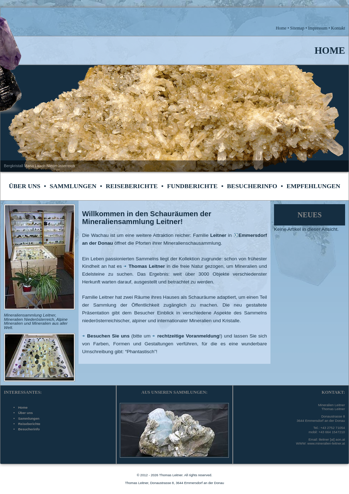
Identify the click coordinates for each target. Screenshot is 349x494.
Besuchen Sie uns (105, 336)
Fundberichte (192, 186)
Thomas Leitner (144, 266)
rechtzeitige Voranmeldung (185, 336)
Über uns (25, 186)
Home (22, 407)
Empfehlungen (313, 186)
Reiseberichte (131, 186)
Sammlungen (73, 186)
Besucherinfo (252, 186)
